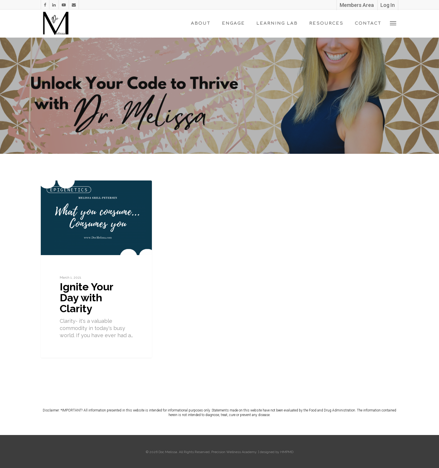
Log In (387, 5)
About (200, 23)
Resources (326, 23)
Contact (368, 23)
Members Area (357, 5)
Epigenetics (69, 190)
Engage (233, 23)
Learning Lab (277, 23)
